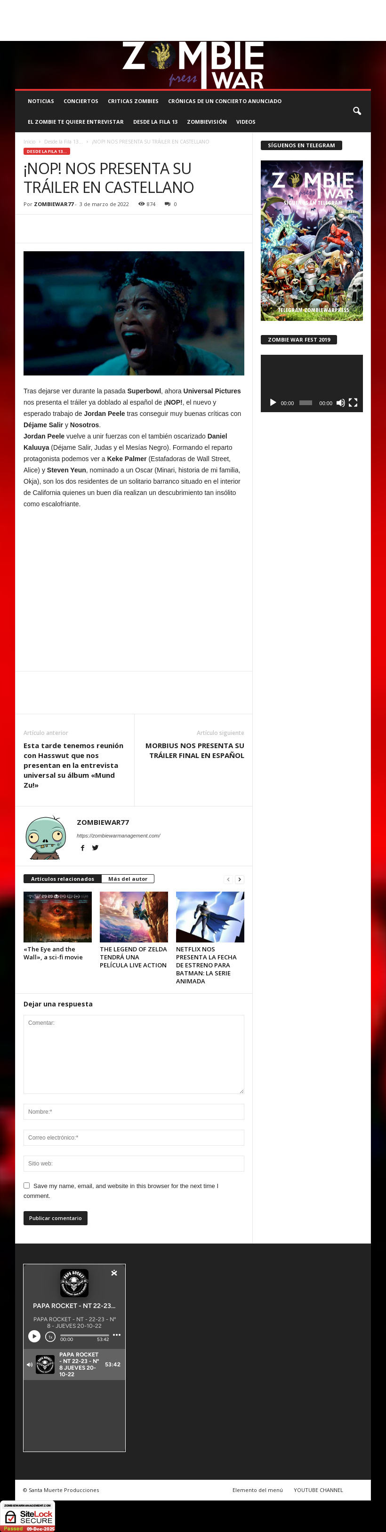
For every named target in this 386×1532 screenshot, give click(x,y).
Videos (246, 121)
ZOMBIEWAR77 (53, 203)
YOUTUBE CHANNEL (318, 1489)
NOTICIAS (41, 100)
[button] (356, 111)
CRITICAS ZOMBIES (133, 100)
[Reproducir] (273, 402)
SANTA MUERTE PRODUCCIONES (162, 6)
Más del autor (127, 878)
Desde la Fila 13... (63, 141)
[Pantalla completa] (353, 402)
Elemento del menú (258, 1489)
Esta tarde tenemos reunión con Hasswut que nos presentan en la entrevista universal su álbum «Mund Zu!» (73, 765)
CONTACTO (348, 6)
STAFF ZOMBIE (308, 6)
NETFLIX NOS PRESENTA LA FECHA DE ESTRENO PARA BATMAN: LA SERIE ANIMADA (206, 965)
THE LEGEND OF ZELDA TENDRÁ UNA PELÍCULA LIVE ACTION (133, 957)
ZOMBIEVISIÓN (207, 121)
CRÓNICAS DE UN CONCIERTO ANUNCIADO (224, 100)
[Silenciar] (341, 402)
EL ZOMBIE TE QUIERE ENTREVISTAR (76, 121)
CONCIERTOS (81, 100)
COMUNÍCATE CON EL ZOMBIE (246, 6)
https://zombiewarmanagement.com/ (118, 835)
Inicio (29, 141)
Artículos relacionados (62, 878)
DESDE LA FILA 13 (155, 121)
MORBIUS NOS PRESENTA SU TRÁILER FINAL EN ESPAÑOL (194, 750)
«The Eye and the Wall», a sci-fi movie (53, 953)
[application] (312, 383)
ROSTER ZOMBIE (35, 20)
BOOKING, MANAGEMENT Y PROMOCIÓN (65, 6)
